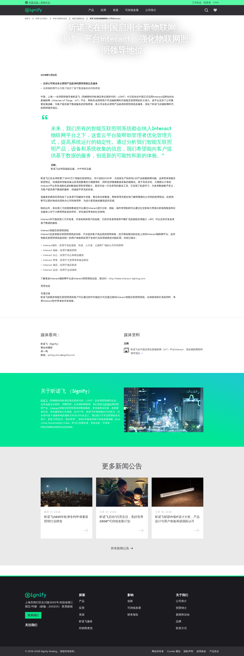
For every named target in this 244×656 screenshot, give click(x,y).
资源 (115, 10)
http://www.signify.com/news (57, 426)
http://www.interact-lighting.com (127, 278)
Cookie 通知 (173, 651)
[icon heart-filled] (215, 10)
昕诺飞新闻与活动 (60, 18)
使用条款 (201, 651)
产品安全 (214, 651)
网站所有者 (158, 651)
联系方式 (181, 628)
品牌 (178, 621)
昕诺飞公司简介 (42, 18)
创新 (130, 601)
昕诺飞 (27, 18)
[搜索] (206, 10)
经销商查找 (86, 628)
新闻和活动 (182, 614)
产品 (91, 10)
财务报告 (132, 614)
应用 (103, 10)
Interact (54, 408)
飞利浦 (105, 404)
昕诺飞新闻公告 (78, 18)
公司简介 (150, 10)
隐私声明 (188, 651)
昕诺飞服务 (86, 621)
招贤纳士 (181, 608)
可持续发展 (132, 10)
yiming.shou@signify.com (61, 355)
